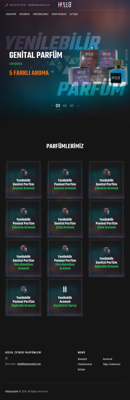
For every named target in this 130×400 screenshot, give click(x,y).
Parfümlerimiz (40, 14)
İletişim (74, 14)
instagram (126, 54)
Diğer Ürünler (59, 14)
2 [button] (66, 106)
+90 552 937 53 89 (15, 5)
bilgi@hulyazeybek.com (39, 5)
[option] (65, 61)
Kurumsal (24, 14)
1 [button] (59, 105)
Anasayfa (11, 14)
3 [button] (73, 106)
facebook (126, 68)
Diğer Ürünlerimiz (111, 364)
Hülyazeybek (11, 391)
